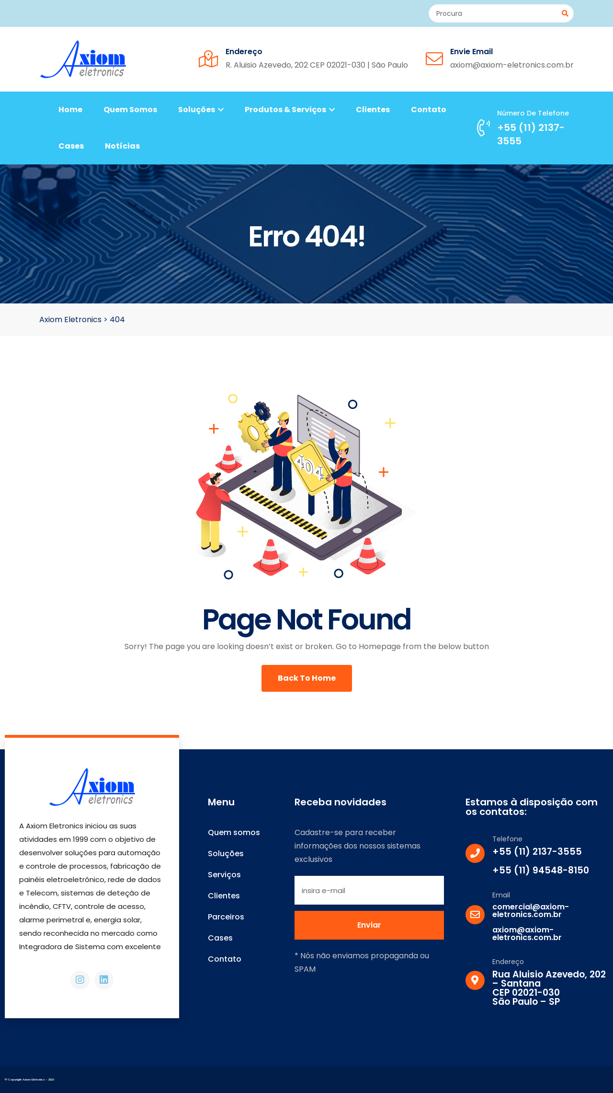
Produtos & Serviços (290, 109)
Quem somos (130, 109)
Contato (428, 109)
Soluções (201, 109)
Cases (71, 145)
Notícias (122, 145)
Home (70, 109)
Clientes (373, 109)
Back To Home (307, 678)
